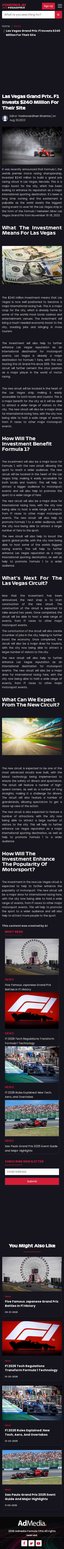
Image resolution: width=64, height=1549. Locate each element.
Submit (32, 1181)
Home (6, 26)
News (17, 26)
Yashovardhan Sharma (34, 116)
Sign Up (48, 6)
